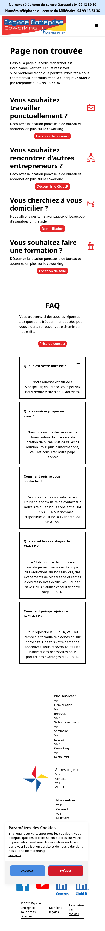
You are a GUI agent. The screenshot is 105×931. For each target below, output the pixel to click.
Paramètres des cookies (76, 909)
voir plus (14, 855)
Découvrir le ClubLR (52, 186)
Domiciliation (52, 228)
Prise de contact (52, 343)
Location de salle (52, 271)
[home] (46, 25)
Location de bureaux (52, 136)
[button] (97, 25)
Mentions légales (55, 910)
